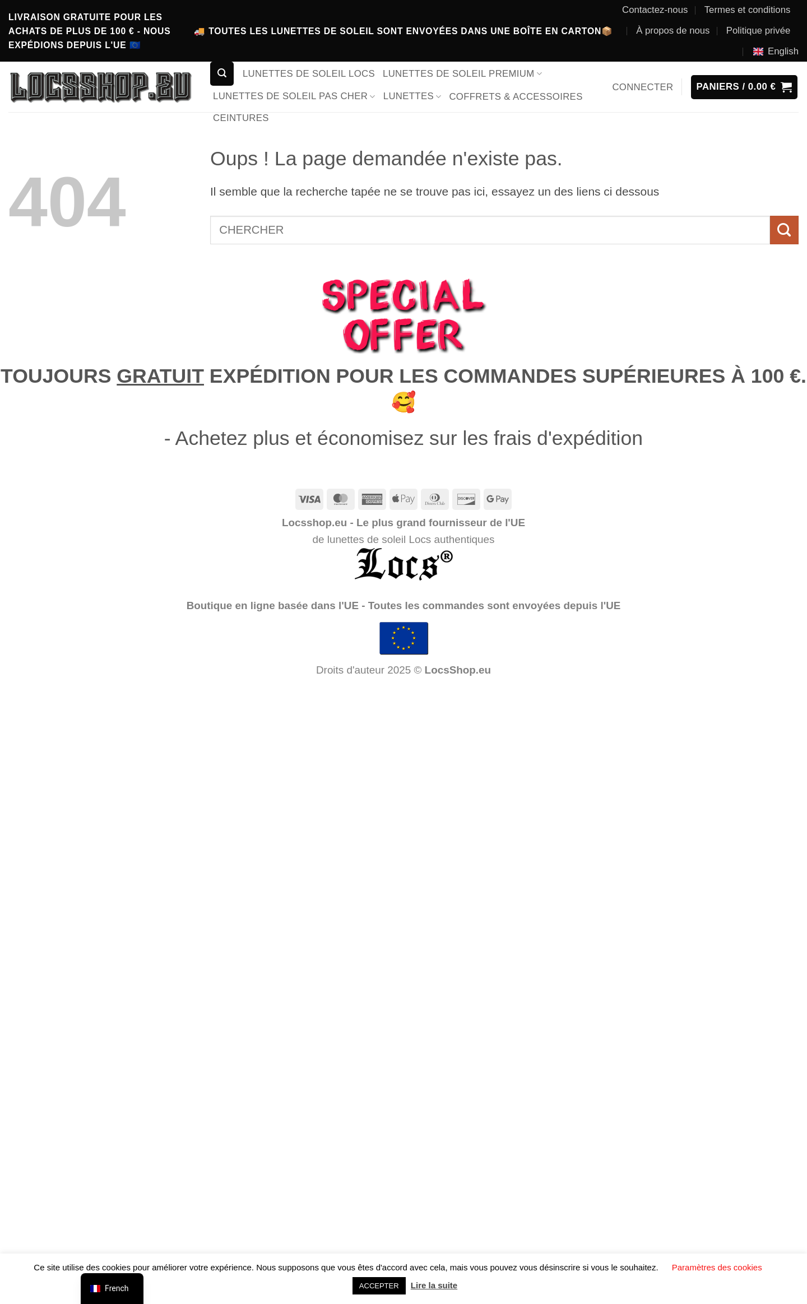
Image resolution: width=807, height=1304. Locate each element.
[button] (222, 73)
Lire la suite (434, 1285)
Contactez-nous (655, 9)
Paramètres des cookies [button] (717, 1267)
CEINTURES (241, 118)
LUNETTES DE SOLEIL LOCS (309, 73)
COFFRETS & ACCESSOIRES (515, 96)
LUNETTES (412, 96)
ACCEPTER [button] (379, 1286)
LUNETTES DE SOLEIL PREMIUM (462, 74)
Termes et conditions (747, 9)
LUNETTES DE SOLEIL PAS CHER (294, 96)
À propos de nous (672, 30)
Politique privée (758, 30)
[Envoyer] (784, 230)
